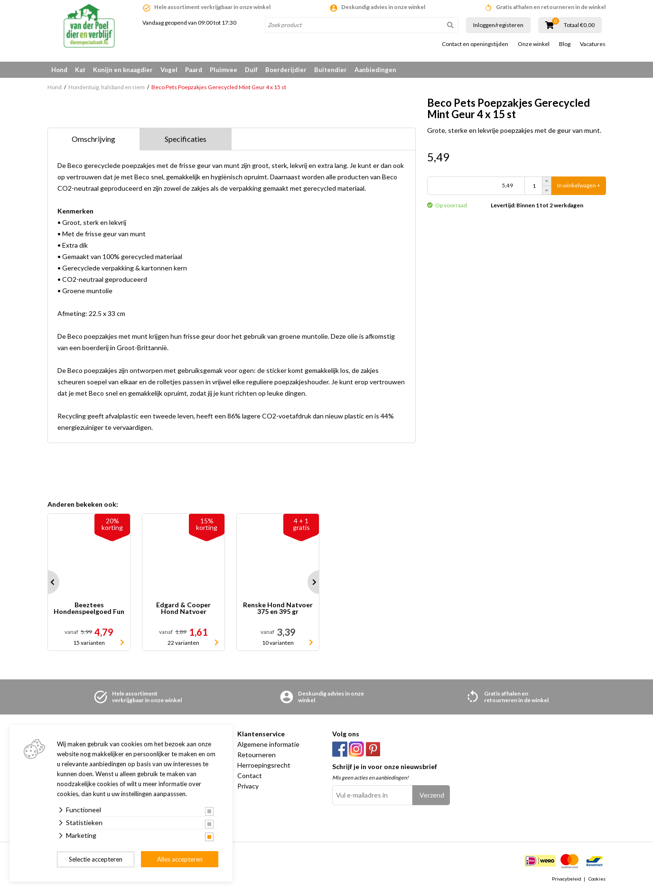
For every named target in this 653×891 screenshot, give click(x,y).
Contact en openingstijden (475, 44)
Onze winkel (534, 44)
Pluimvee (223, 70)
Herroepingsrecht (263, 765)
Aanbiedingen (375, 70)
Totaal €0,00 (579, 25)
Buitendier (330, 70)
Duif (251, 70)
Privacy (248, 786)
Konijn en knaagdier (123, 70)
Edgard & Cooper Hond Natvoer (183, 608)
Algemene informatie (268, 744)
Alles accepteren (180, 859)
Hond (59, 70)
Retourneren (256, 755)
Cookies (597, 879)
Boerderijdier (286, 70)
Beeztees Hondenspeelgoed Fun (89, 608)
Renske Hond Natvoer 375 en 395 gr (278, 608)
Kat (80, 70)
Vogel (168, 70)
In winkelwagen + (578, 185)
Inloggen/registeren (498, 24)
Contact (249, 775)
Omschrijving (93, 138)
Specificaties (185, 138)
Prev (47, 582)
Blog (564, 44)
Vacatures (593, 44)
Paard (193, 70)
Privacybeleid (566, 879)
